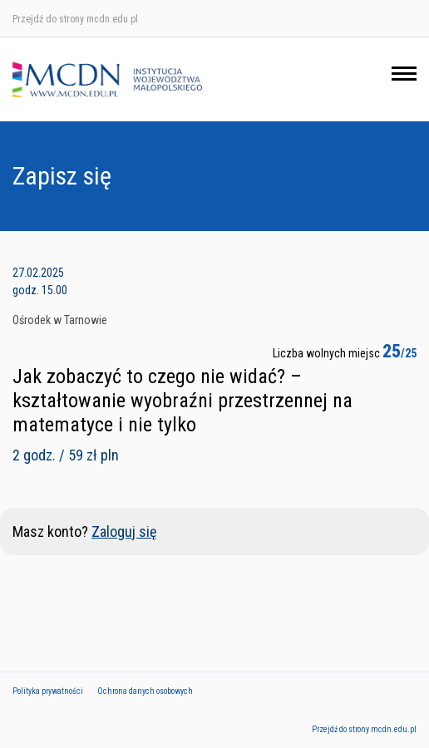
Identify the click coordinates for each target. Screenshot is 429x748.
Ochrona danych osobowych (145, 691)
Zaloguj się (123, 531)
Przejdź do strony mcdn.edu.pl (75, 19)
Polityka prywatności (47, 691)
